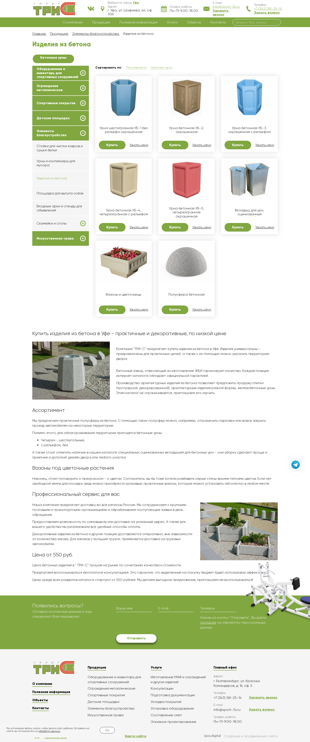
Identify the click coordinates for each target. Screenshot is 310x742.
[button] (136, 2)
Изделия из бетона (52, 178)
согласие (208, 622)
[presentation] (149, 623)
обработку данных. (49, 731)
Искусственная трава (55, 238)
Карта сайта (135, 736)
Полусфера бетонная (186, 294)
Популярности (136, 67)
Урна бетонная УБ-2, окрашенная (186, 130)
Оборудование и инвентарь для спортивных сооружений (57, 73)
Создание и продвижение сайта (241, 736)
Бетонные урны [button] (53, 57)
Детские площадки (53, 118)
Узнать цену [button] (138, 145)
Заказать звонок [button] (221, 13)
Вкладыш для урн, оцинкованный (249, 212)
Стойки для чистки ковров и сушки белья (60, 148)
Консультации (162, 688)
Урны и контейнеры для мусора (56, 163)
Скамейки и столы (52, 223)
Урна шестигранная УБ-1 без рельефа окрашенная (123, 130)
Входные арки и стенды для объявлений (59, 208)
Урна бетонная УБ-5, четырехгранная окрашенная (186, 212)
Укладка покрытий (166, 702)
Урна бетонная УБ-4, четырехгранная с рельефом (123, 212)
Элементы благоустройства (51, 133)
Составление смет (166, 715)
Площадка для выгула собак (60, 193)
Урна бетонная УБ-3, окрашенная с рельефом (249, 130)
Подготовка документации (173, 695)
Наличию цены (161, 67)
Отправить (136, 638)
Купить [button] (112, 145)
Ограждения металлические (50, 88)
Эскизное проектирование (173, 722)
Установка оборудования (172, 708)
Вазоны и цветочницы (123, 294)
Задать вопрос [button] (267, 13)
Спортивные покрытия (56, 103)
